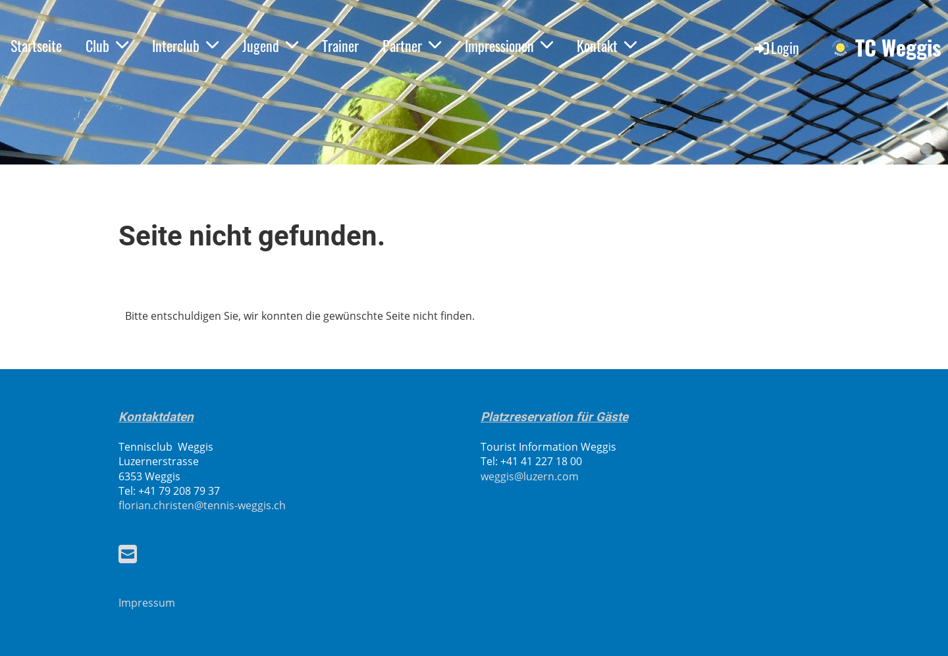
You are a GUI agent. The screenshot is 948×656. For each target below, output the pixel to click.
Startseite (36, 45)
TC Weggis (898, 48)
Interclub (185, 45)
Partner (411, 45)
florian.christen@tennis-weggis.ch (202, 505)
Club (107, 45)
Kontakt (607, 45)
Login (775, 47)
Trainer (340, 45)
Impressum (146, 602)
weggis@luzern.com (530, 476)
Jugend (270, 45)
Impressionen (509, 45)
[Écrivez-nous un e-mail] (127, 554)
